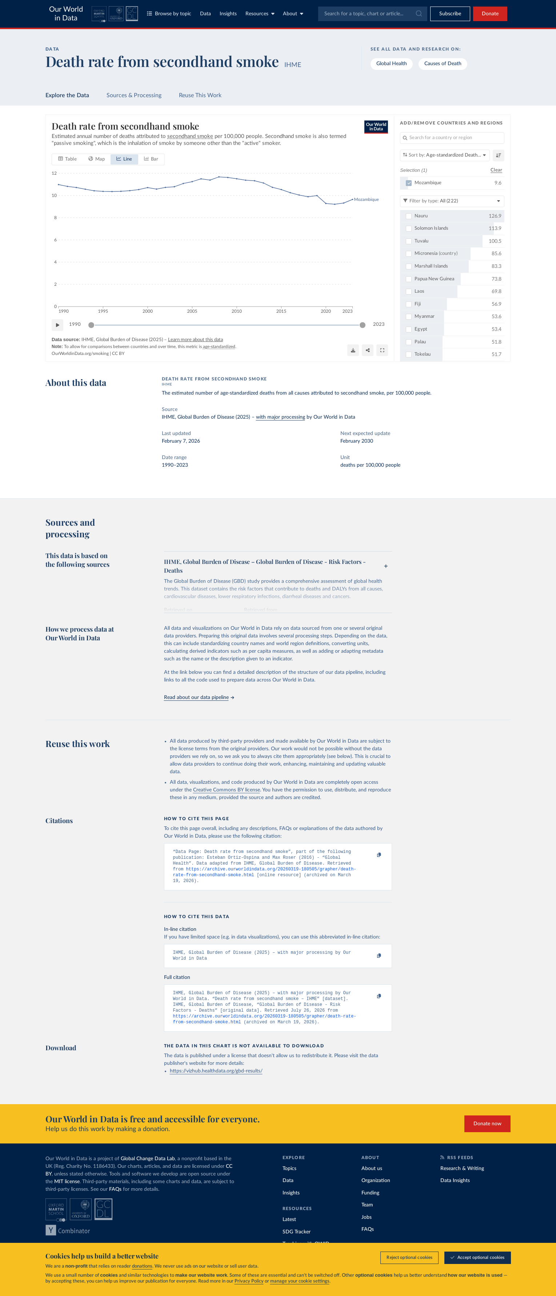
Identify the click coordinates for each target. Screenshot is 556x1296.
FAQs (115, 1199)
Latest (289, 1229)
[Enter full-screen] (382, 350)
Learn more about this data (195, 339)
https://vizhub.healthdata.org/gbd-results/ (216, 1081)
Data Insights (455, 1190)
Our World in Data (66, 14)
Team (367, 1215)
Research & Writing (462, 1178)
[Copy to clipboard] (371, 855)
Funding (370, 1203)
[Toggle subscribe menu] (450, 14)
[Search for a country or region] (452, 138)
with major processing (280, 417)
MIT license (67, 1191)
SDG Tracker (297, 1242)
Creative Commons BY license (226, 790)
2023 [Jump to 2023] (379, 324)
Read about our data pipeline (199, 697)
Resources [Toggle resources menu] (260, 13)
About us (371, 1178)
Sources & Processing (134, 95)
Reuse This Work (200, 95)
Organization (375, 1190)
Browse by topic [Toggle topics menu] (169, 13)
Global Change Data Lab (148, 1168)
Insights (228, 13)
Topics (289, 1178)
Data (205, 13)
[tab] (67, 159)
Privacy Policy (249, 1281)
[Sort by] (445, 155)
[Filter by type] (452, 201)
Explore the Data (67, 95)
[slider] (91, 324)
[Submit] (418, 14)
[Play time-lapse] (57, 325)
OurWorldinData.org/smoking (80, 353)
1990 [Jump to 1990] (75, 324)
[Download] (353, 350)
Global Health (391, 63)
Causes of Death (442, 63)
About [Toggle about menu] (293, 13)
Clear (496, 169)
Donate (490, 13)
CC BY (118, 353)
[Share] (367, 350)
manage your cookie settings (299, 1281)
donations (142, 1266)
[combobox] (372, 14)
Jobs (366, 1227)
